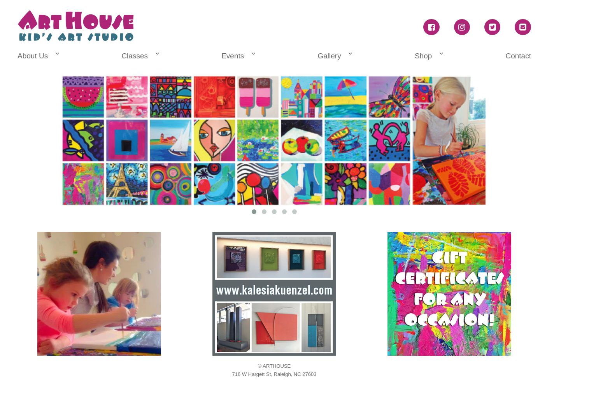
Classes (134, 56)
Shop (423, 56)
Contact (518, 56)
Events (232, 56)
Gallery (329, 56)
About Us (33, 56)
